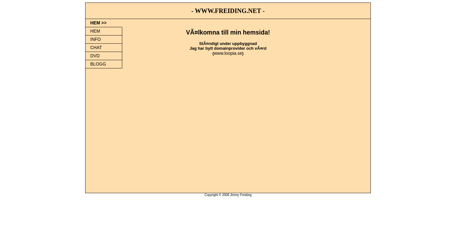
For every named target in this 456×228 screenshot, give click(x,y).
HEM (95, 31)
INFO (95, 39)
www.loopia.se (228, 53)
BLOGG (98, 63)
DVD (95, 55)
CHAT (96, 47)
